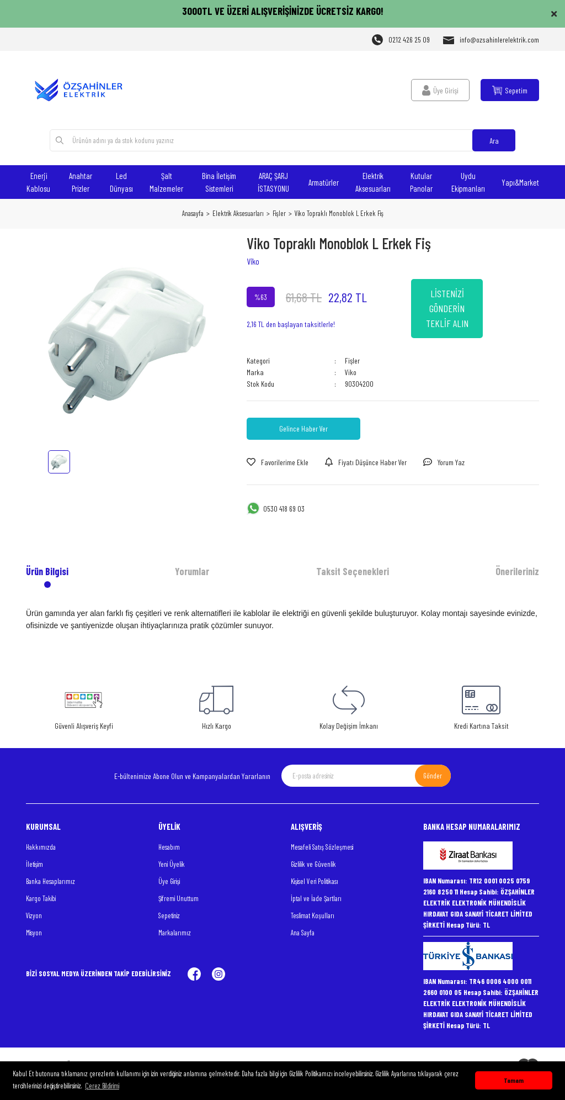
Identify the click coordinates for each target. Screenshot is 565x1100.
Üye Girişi (169, 881)
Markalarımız (174, 932)
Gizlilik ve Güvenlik (313, 864)
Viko (253, 261)
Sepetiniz (169, 915)
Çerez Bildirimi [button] (102, 1085)
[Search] (283, 140)
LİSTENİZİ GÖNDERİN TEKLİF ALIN (447, 308)
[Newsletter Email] (366, 776)
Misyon (34, 932)
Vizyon (34, 915)
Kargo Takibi (41, 898)
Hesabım (169, 847)
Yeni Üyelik (171, 864)
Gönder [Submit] (432, 775)
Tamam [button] (514, 1080)
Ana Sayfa (303, 932)
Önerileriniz (517, 571)
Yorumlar (192, 571)
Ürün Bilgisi (47, 571)
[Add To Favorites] (277, 462)
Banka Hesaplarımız (50, 881)
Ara (494, 140)
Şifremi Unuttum (178, 898)
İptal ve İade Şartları (316, 898)
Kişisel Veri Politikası (314, 881)
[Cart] (510, 90)
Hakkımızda (41, 847)
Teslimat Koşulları (312, 915)
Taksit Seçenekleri (352, 571)
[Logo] (84, 90)
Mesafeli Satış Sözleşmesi (322, 847)
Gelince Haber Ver (303, 428)
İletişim (34, 864)
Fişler (352, 360)
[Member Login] (440, 90)
